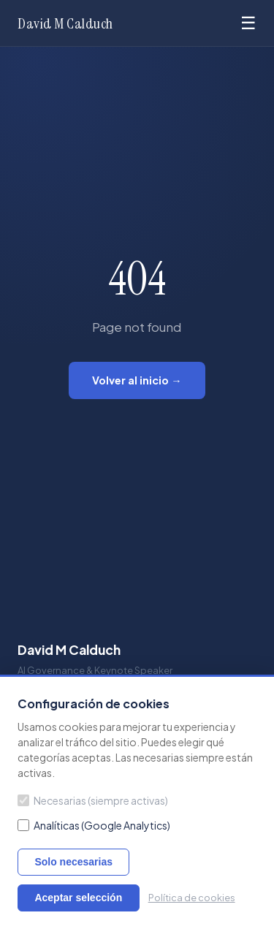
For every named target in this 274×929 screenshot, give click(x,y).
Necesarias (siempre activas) (93, 800)
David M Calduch (65, 23)
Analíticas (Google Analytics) (94, 825)
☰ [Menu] (248, 23)
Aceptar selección (78, 897)
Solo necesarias (73, 862)
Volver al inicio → (136, 380)
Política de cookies (191, 897)
